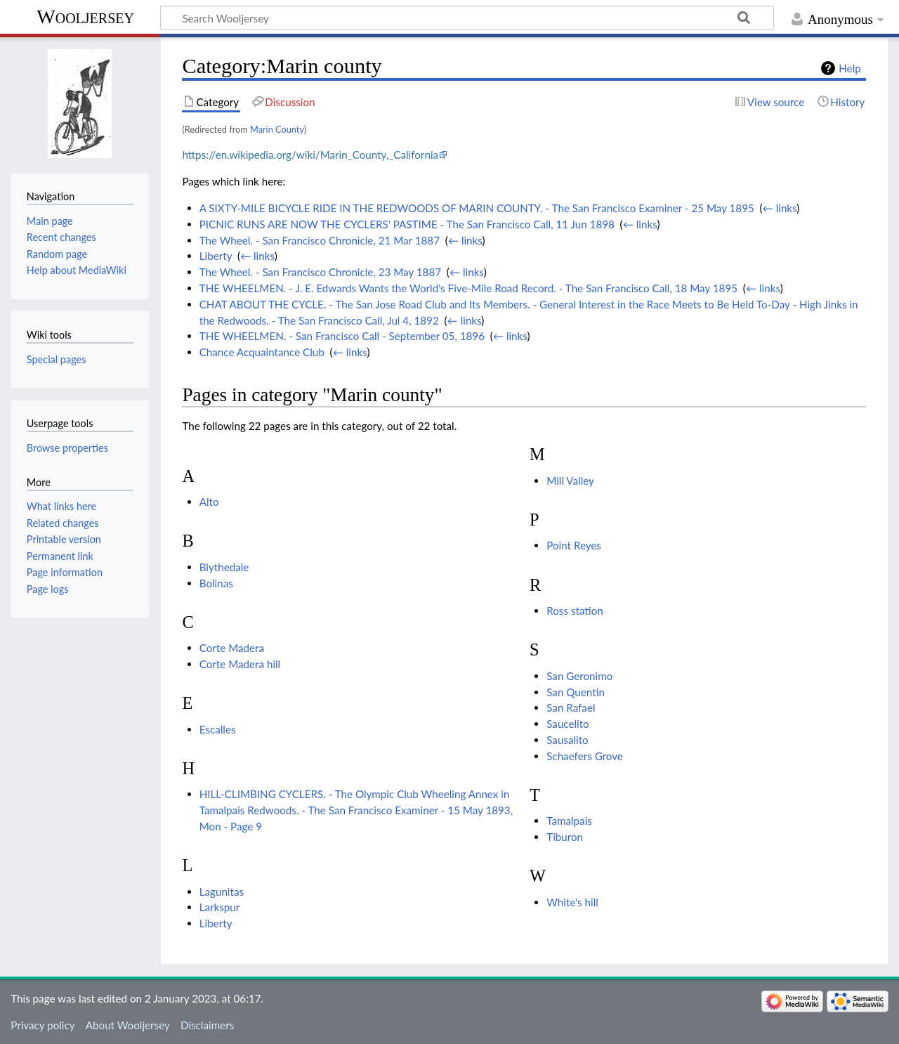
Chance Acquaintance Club (261, 352)
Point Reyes (573, 545)
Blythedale (224, 567)
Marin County (277, 129)
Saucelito (567, 723)
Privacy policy (42, 1025)
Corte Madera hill (240, 664)
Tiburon (564, 836)
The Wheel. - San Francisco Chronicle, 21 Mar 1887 (319, 240)
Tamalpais (569, 820)
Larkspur (219, 907)
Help (849, 68)
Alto (209, 501)
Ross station (574, 610)
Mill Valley (570, 480)
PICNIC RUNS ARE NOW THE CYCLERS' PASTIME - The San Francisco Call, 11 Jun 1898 (407, 224)
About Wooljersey (128, 1025)
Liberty (215, 255)
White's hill (572, 902)
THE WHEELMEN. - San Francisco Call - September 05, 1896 (342, 335)
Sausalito (567, 739)
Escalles (217, 729)
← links (780, 208)
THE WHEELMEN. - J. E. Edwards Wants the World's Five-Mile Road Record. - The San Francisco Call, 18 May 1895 (468, 288)
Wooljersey (85, 16)
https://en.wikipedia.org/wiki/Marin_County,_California (310, 154)
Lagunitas (221, 891)
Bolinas (216, 583)
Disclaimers (207, 1025)
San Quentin (575, 692)
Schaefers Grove (584, 756)
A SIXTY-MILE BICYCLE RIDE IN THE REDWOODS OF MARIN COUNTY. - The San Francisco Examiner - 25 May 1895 (476, 208)
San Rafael (570, 707)
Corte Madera (231, 647)
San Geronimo (579, 676)
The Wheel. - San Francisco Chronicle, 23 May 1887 (320, 272)
